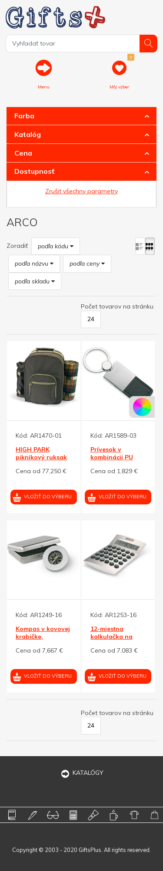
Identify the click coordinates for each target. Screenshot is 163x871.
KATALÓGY (82, 773)
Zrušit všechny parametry (81, 191)
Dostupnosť (34, 171)
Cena (23, 153)
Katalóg (27, 134)
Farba (24, 115)
